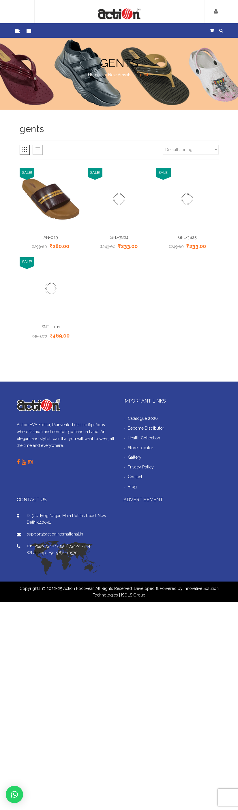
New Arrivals (119, 75)
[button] (14, 794)
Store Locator (140, 447)
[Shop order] (191, 150)
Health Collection (144, 438)
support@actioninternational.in (55, 534)
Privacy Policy (141, 467)
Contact (135, 476)
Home (94, 75)
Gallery (134, 457)
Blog (132, 486)
